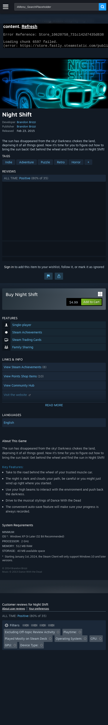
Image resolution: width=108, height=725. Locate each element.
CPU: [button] (94, 641)
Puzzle (45, 165)
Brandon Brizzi (26, 124)
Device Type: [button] (29, 648)
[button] (54, 180)
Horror (76, 165)
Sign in (9, 269)
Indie (8, 165)
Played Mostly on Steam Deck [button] (26, 641)
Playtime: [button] (70, 634)
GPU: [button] (8, 648)
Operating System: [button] (69, 641)
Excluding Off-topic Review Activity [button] (30, 634)
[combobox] (56, 6)
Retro (61, 165)
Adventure (26, 165)
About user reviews (13, 611)
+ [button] (88, 165)
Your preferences (39, 611)
